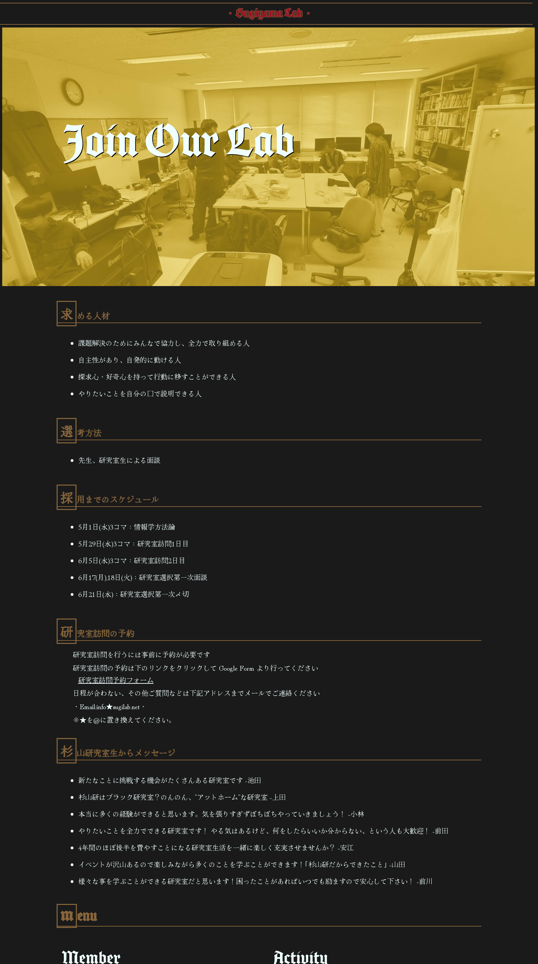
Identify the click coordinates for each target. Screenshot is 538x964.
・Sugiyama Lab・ (269, 13)
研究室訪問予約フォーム (116, 680)
